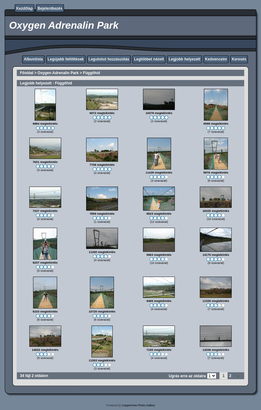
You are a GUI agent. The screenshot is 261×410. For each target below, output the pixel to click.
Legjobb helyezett (184, 59)
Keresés (239, 59)
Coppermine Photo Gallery (138, 405)
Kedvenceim (216, 59)
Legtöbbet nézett (149, 59)
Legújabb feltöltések (66, 59)
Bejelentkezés (49, 8)
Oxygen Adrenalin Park (58, 73)
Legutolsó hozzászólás (109, 59)
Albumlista (33, 59)
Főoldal (26, 73)
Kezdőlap (24, 8)
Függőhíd (91, 73)
